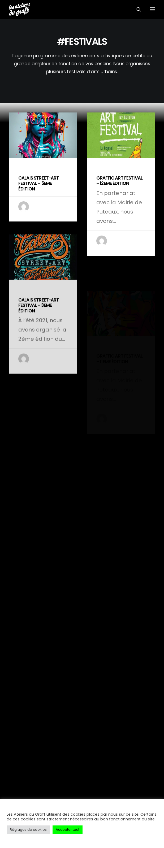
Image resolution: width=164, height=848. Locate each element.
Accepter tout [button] (67, 829)
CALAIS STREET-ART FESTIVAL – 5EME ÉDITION (38, 183)
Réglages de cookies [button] (28, 829)
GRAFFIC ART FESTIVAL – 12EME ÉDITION (119, 180)
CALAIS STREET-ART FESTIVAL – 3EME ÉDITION (38, 324)
